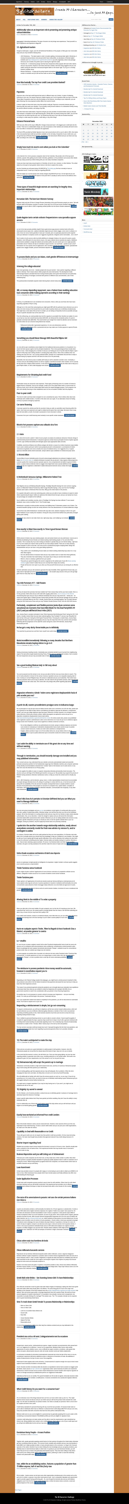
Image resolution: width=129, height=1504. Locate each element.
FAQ (24, 19)
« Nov (82, 142)
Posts (101, 2)
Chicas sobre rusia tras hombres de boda (32, 1240)
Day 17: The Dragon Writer (98, 33)
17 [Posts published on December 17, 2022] (106, 133)
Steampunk (62, 2)
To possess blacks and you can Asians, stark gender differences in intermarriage (47, 256)
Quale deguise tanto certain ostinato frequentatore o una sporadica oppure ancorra (46, 219)
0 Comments (34, 34)
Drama (43, 2)
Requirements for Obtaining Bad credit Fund (34, 374)
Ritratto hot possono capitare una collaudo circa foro (37, 424)
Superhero (19, 2)
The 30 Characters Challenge (64, 1497)
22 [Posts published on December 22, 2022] (97, 136)
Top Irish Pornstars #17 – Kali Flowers (31, 582)
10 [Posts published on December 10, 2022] (106, 130)
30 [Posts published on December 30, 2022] (102, 139)
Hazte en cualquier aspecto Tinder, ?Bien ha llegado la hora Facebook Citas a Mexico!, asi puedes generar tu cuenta (46, 930)
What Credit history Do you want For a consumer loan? (38, 1388)
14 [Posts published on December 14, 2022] (92, 133)
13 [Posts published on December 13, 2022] (88, 133)
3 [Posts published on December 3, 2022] (106, 127)
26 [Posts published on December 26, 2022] (83, 139)
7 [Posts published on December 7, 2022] (92, 130)
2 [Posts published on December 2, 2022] (102, 127)
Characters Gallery (55, 19)
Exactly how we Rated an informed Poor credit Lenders (38, 1114)
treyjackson (87, 48)
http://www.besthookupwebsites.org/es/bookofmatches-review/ (34, 718)
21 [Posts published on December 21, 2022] (92, 136)
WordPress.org (88, 232)
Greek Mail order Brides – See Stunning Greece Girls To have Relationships (45, 1277)
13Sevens (19, 84)
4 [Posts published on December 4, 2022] (111, 127)
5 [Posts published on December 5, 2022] (83, 130)
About (18, 19)
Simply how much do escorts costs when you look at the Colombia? (43, 146)
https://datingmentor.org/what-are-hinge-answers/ (62, 1290)
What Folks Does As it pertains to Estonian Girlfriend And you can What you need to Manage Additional (46, 800)
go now (41, 810)
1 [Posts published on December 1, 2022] (97, 127)
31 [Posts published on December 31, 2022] (106, 139)
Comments (110, 2)
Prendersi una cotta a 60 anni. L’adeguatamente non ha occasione (42, 1336)
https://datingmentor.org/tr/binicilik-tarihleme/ (40, 60)
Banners (44, 19)
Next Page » (18, 1490)
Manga (55, 2)
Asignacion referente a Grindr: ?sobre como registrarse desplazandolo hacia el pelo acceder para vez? (47, 694)
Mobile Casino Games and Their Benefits (95, 106)
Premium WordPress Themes (78, 1500)
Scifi (38, 2)
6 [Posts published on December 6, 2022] (88, 130)
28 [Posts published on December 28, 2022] (92, 139)
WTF (69, 2)
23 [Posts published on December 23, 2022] (102, 136)
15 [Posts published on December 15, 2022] (97, 133)
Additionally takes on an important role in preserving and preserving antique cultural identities (47, 31)
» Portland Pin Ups (89, 109)
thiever (18, 34)
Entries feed (87, 226)
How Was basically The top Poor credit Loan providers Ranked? (41, 82)
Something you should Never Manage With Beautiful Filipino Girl (42, 337)
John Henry (87, 51)
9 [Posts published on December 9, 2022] (102, 130)
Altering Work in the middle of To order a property (36, 899)
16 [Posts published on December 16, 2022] (102, 133)
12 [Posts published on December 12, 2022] (83, 133)
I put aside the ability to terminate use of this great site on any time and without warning (45, 745)
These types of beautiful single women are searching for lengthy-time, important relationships (44, 188)
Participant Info (33, 19)
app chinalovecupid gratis (35, 1218)
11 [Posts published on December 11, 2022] (111, 130)
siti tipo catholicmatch (37, 1369)
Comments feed (88, 229)
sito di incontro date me (27, 460)
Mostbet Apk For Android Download (93, 89)
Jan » (86, 142)
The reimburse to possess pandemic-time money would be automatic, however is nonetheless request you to (44, 969)
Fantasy (26, 2)
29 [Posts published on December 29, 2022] (97, 139)
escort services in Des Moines (65, 594)
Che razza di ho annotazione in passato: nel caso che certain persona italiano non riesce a (46, 1198)
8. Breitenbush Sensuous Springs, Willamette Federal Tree (39, 476)
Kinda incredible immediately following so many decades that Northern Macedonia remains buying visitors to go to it (45, 641)
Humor (33, 2)
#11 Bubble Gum (101, 45)
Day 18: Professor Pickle (98, 39)
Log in (85, 223)
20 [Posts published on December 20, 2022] (88, 136)
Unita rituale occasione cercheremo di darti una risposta (38, 853)
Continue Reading (61, 73)
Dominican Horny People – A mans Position (33, 1432)
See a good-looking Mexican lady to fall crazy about (37, 665)
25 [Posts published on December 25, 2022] (111, 136)
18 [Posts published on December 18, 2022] (111, 133)
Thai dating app (51, 168)
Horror (49, 2)
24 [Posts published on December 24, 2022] (106, 136)
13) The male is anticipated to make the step (34, 1040)
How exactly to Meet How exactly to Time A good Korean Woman (42, 529)
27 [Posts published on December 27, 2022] (88, 139)
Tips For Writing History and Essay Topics (95, 98)
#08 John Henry (96, 48)
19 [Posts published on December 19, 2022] (83, 136)
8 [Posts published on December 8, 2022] (97, 130)
